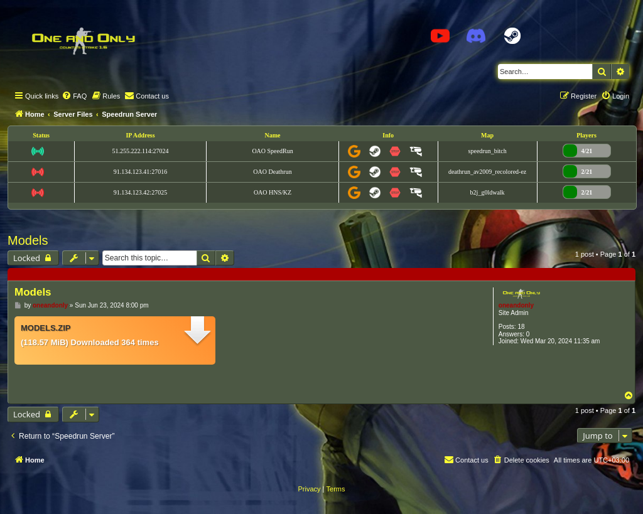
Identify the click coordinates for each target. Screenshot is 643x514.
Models (28, 240)
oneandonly (516, 305)
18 (520, 326)
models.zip (45, 328)
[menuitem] (74, 96)
